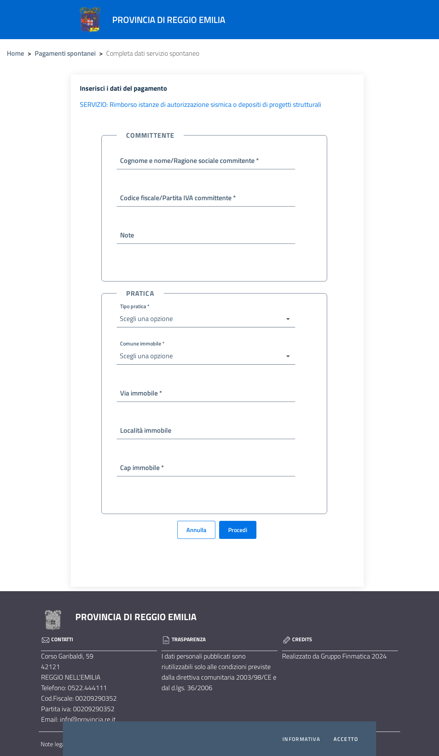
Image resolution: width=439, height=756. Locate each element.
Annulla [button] (196, 529)
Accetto (346, 739)
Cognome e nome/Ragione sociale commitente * (189, 160)
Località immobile (145, 430)
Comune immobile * (142, 343)
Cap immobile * (142, 467)
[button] (206, 318)
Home (15, 53)
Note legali (54, 743)
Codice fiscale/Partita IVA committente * (178, 198)
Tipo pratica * (134, 306)
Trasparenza (184, 639)
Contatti (57, 639)
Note (127, 235)
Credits (297, 639)
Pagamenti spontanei (65, 53)
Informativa (301, 739)
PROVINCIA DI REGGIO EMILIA (136, 617)
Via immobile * (141, 393)
